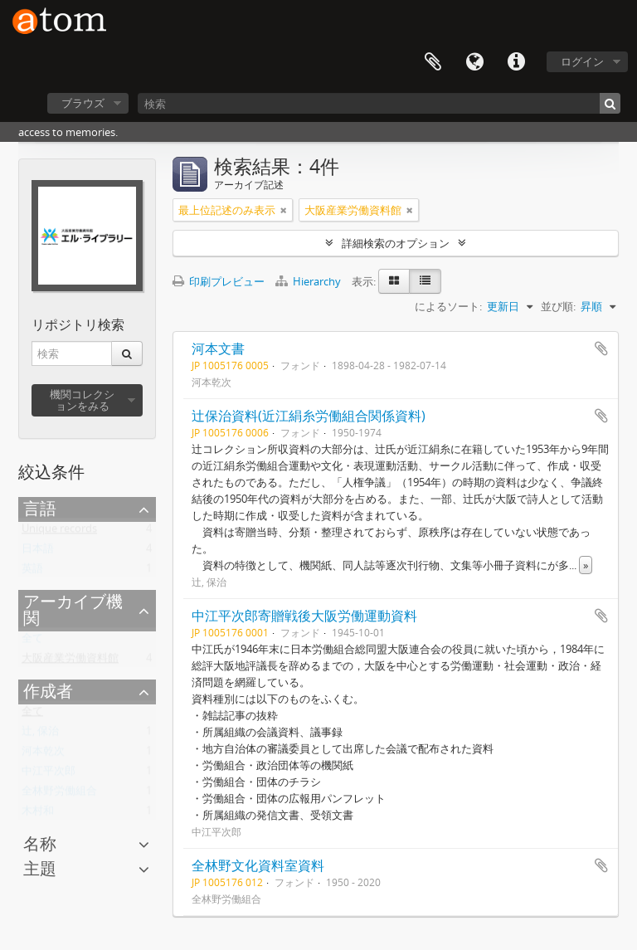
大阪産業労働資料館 (70, 661)
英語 (32, 571)
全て (32, 641)
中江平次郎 (48, 774)
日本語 (38, 551)
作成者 (48, 691)
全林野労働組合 (59, 794)
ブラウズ (83, 102)
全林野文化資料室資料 (258, 865)
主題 (39, 868)
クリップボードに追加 (601, 348)
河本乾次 (43, 754)
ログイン (582, 61)
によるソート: (448, 306)
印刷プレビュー (219, 281)
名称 (39, 843)
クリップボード (433, 62)
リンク (516, 62)
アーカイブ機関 (73, 609)
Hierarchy (309, 281)
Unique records (59, 531)
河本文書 (218, 348)
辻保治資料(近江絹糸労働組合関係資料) (308, 416)
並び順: (558, 306)
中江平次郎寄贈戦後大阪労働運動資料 (304, 616)
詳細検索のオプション (396, 243)
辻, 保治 (40, 734)
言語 (474, 62)
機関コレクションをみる (82, 400)
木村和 (38, 813)
